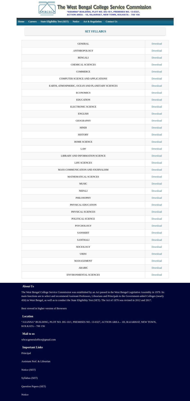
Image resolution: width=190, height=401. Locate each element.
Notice (76, 21)
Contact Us (111, 21)
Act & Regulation (92, 21)
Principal (26, 353)
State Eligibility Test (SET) (55, 21)
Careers (32, 21)
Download (157, 43)
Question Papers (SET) (33, 386)
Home (21, 21)
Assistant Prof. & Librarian (36, 361)
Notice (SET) (28, 369)
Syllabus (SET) (29, 377)
